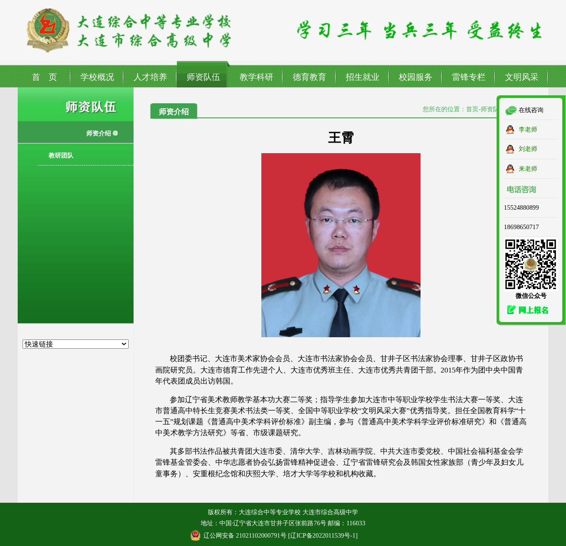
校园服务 (415, 77)
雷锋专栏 (469, 77)
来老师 (528, 168)
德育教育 (309, 77)
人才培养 (150, 77)
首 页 (44, 77)
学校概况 (97, 77)
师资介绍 (98, 133)
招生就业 (362, 77)
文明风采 (522, 77)
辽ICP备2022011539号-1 (323, 535)
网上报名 (525, 310)
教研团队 (61, 155)
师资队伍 (203, 77)
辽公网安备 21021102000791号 (245, 535)
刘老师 (528, 148)
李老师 (528, 129)
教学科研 (256, 77)
